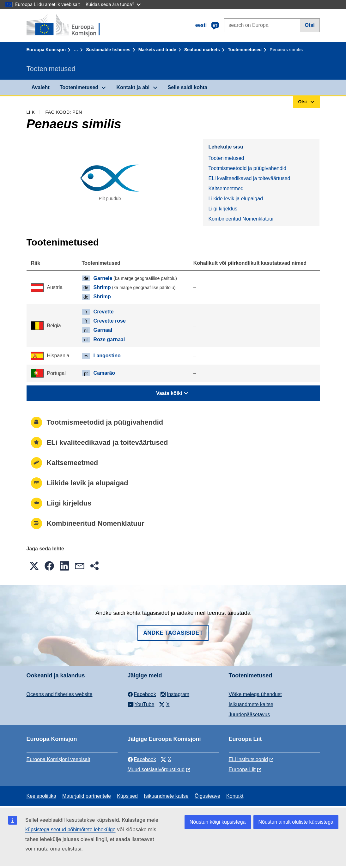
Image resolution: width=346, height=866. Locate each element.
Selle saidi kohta (187, 87)
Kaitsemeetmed (225, 188)
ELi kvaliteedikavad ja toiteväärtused (249, 178)
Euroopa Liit (242, 769)
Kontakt (234, 796)
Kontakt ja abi (132, 87)
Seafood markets (202, 49)
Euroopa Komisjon (46, 49)
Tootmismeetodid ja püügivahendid (247, 168)
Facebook (142, 759)
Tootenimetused (245, 49)
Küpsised (127, 796)
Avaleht (41, 87)
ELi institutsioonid (248, 759)
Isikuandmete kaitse (251, 704)
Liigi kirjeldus (222, 208)
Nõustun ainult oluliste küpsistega (295, 822)
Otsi (310, 25)
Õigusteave (207, 796)
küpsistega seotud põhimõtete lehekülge (70, 829)
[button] (34, 566)
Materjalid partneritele (86, 796)
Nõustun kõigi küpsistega (218, 822)
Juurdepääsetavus (249, 714)
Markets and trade (157, 49)
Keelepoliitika (41, 796)
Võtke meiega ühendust (255, 694)
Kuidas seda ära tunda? (113, 4)
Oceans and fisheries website (60, 694)
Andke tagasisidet (173, 633)
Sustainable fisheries (108, 49)
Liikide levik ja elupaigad (235, 198)
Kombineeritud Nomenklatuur (241, 218)
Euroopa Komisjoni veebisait (58, 759)
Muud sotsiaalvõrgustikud (156, 769)
